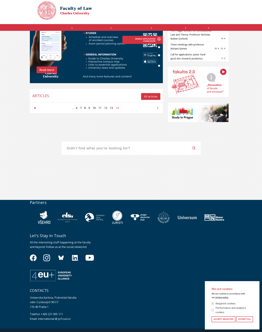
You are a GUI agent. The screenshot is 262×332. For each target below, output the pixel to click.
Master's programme (129, 29)
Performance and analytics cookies (230, 310)
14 (116, 139)
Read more (46, 102)
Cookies (212, 5)
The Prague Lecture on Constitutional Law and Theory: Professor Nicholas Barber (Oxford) (190, 65)
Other (224, 29)
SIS (197, 18)
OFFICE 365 (186, 18)
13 (111, 138)
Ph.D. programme (169, 29)
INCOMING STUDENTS (87, 29)
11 (99, 138)
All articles (150, 127)
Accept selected (223, 319)
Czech (229, 12)
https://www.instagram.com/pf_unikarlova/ (46, 289)
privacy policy (221, 297)
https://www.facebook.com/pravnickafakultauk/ (33, 289)
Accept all (244, 319)
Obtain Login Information (161, 18)
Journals (201, 29)
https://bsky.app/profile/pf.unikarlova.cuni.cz (61, 289)
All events (217, 44)
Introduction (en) (46, 29)
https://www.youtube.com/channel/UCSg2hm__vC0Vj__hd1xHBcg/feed (89, 289)
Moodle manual (212, 18)
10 (93, 138)
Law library (226, 5)
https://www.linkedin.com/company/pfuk (75, 289)
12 (105, 138)
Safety (228, 18)
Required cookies (225, 303)
